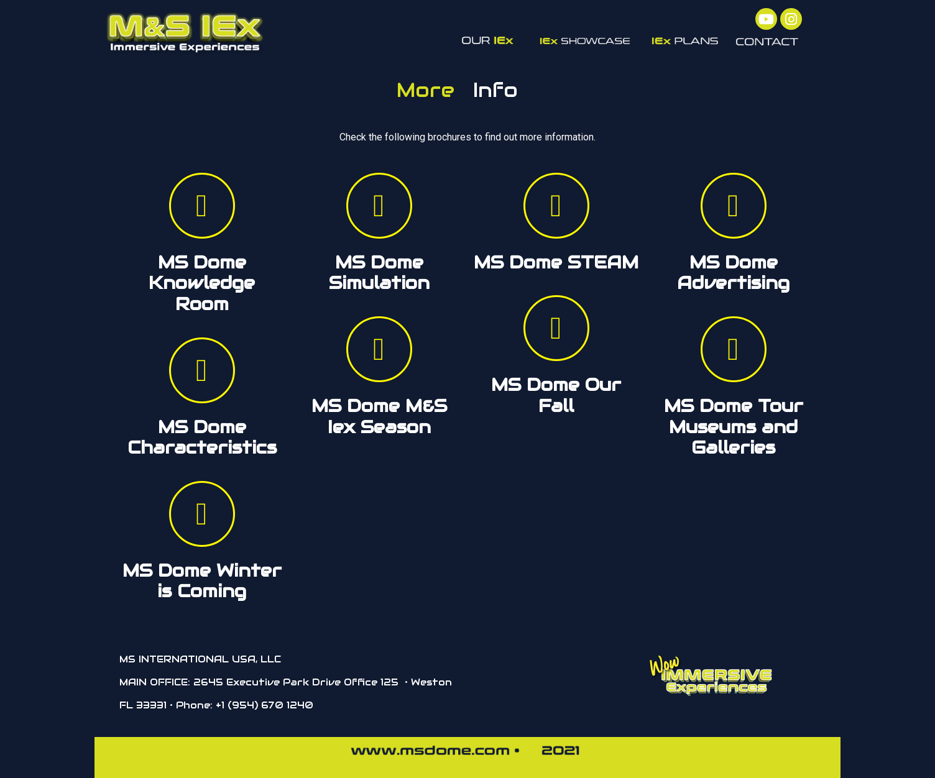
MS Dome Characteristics (202, 437)
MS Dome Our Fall (556, 395)
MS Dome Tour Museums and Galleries (733, 427)
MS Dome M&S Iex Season (379, 416)
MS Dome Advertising (733, 273)
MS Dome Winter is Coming (202, 581)
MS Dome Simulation (379, 273)
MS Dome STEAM (556, 262)
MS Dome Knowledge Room (202, 283)
